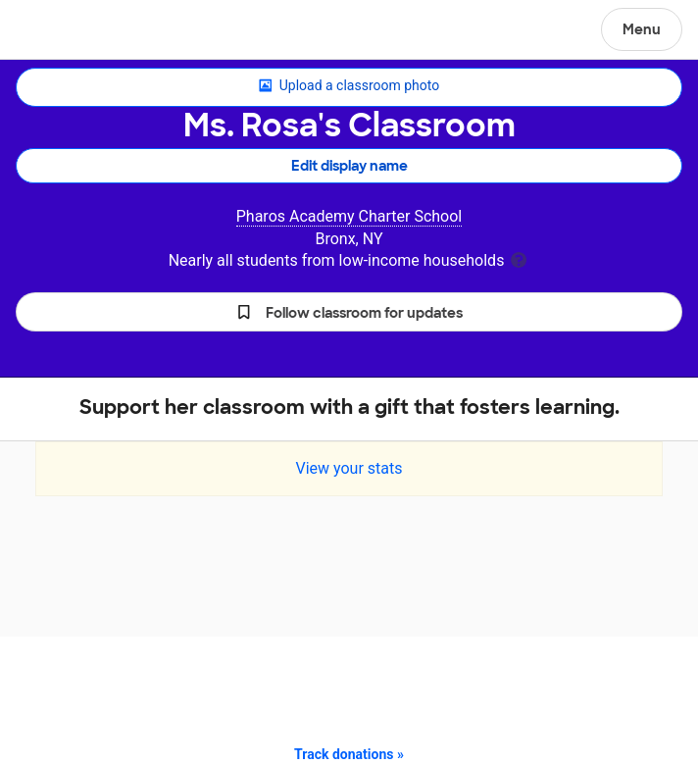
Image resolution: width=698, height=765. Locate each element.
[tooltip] (518, 258)
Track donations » (349, 754)
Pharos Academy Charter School (349, 216)
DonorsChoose (62, 31)
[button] (349, 312)
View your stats (348, 468)
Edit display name (349, 166)
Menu (642, 29)
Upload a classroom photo (349, 86)
